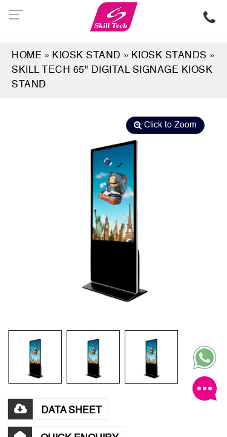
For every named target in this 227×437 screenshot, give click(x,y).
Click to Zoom (165, 125)
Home (27, 56)
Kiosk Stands (169, 56)
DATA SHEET (55, 411)
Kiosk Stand (86, 56)
